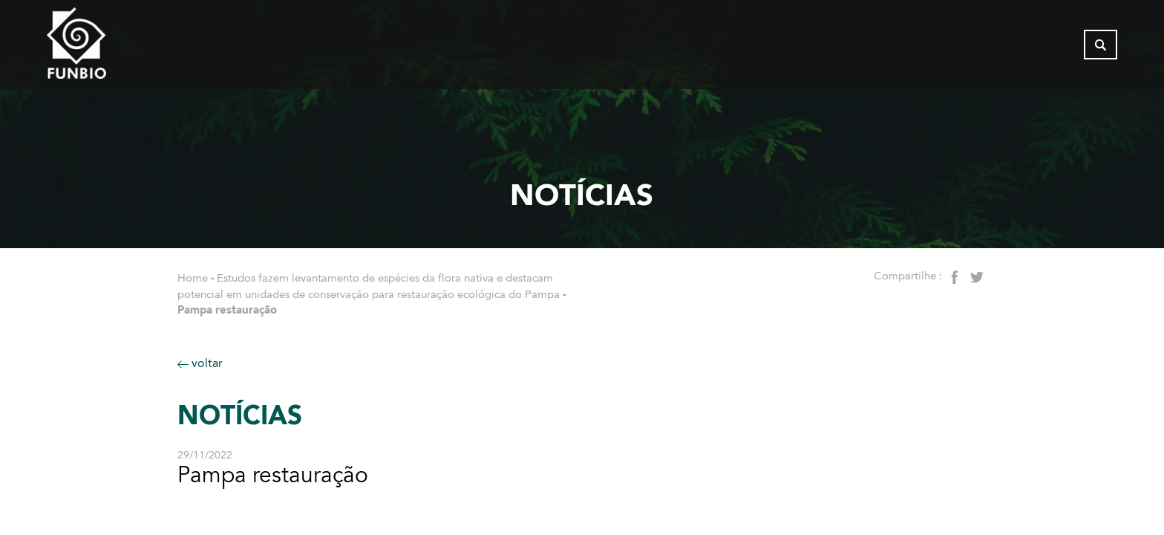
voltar (200, 363)
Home (192, 278)
